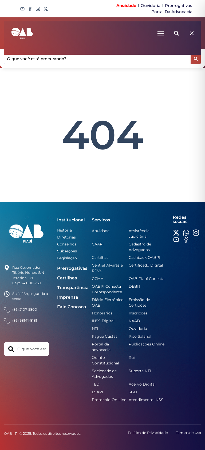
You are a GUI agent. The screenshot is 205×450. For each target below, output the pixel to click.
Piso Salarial (140, 336)
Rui (132, 357)
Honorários (102, 313)
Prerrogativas (72, 268)
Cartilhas (67, 277)
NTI (95, 328)
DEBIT (134, 286)
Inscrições (138, 313)
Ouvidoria (138, 328)
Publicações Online (146, 344)
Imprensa (67, 297)
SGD (133, 392)
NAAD (134, 320)
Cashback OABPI (144, 257)
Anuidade (100, 230)
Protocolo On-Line (109, 399)
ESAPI (97, 392)
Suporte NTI (140, 370)
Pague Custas (104, 336)
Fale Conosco (71, 306)
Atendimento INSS (146, 399)
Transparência (73, 287)
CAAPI (98, 244)
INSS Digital (103, 320)
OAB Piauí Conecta (146, 278)
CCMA (97, 278)
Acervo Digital (142, 384)
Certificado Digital (146, 265)
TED (96, 384)
